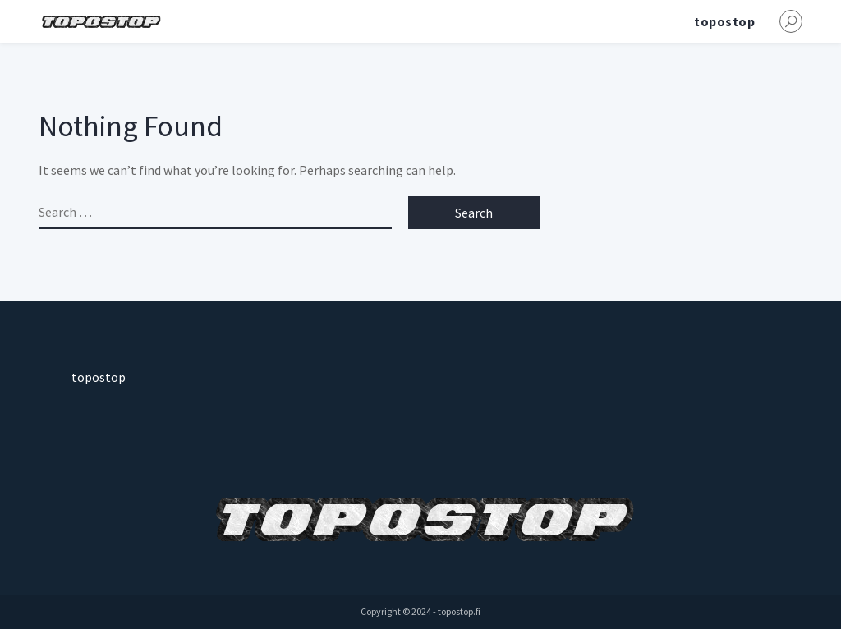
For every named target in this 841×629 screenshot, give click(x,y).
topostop (724, 21)
